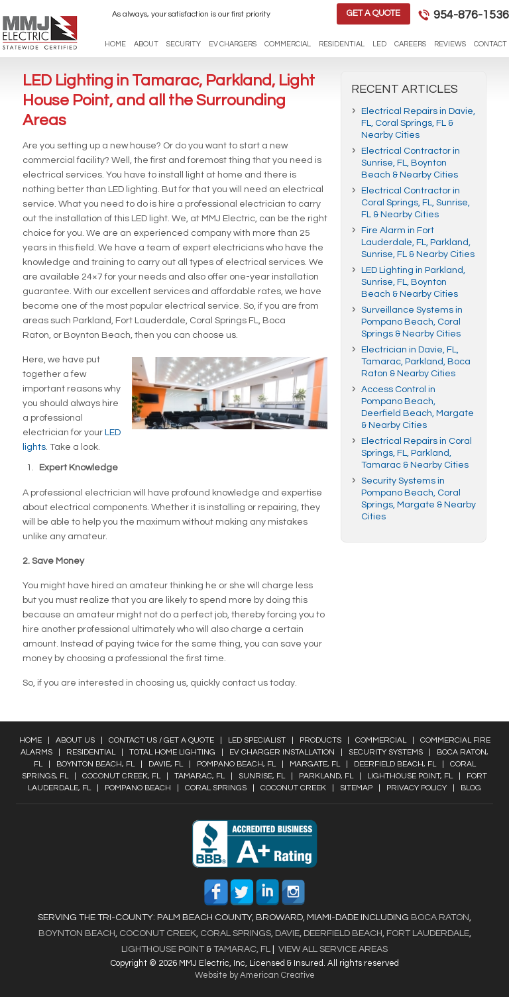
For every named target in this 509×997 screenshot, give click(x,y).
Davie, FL (165, 764)
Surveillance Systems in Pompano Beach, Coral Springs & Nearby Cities (412, 322)
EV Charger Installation (282, 752)
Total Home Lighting (172, 752)
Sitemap (356, 788)
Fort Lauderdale (427, 933)
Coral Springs (216, 788)
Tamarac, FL (199, 776)
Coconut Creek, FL (121, 776)
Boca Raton (440, 917)
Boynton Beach (76, 933)
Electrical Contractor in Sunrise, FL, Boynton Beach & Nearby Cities (410, 163)
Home (30, 740)
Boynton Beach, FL (95, 764)
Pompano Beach (138, 788)
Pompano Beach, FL (236, 764)
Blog (471, 788)
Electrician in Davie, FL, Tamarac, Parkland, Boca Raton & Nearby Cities (416, 361)
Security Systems (386, 752)
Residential (90, 752)
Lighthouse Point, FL (410, 776)
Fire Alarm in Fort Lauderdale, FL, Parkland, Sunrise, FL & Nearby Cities (418, 242)
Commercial (380, 740)
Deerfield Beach (342, 933)
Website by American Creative (255, 975)
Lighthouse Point (162, 949)
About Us (75, 740)
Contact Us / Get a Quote (161, 740)
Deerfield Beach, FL (395, 764)
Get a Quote (373, 13)
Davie (287, 933)
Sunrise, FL (262, 776)
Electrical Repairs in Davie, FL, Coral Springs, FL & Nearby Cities (418, 123)
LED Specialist (257, 740)
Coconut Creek (293, 788)
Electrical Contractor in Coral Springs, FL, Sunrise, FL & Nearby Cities (415, 202)
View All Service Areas (333, 949)
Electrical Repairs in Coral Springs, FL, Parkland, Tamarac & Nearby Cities (416, 453)
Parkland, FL (326, 776)
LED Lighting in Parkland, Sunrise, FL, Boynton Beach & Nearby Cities (413, 282)
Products (320, 740)
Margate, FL (315, 764)
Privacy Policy (416, 788)
